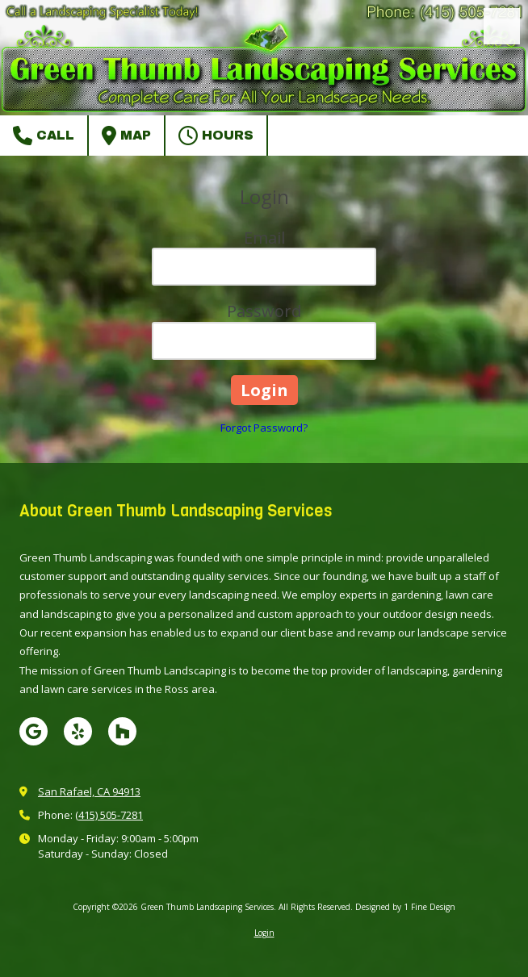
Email (264, 237)
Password (264, 311)
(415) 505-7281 (109, 815)
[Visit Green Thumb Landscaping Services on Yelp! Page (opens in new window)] (78, 731)
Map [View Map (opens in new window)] (126, 135)
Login (264, 932)
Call (43, 135)
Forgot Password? (264, 427)
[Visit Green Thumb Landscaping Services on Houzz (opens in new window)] (122, 731)
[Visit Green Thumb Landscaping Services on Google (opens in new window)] (33, 731)
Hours (216, 135)
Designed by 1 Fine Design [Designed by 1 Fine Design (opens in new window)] (405, 906)
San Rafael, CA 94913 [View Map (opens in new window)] (89, 791)
